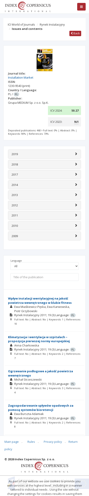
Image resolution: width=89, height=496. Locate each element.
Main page (11, 442)
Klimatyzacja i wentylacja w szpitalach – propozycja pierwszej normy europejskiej (39, 339)
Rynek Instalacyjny (52, 24)
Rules (31, 442)
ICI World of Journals (21, 24)
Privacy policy (53, 442)
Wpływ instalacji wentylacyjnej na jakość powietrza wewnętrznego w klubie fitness (40, 300)
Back (75, 33)
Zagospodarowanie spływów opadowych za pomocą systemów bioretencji (40, 407)
